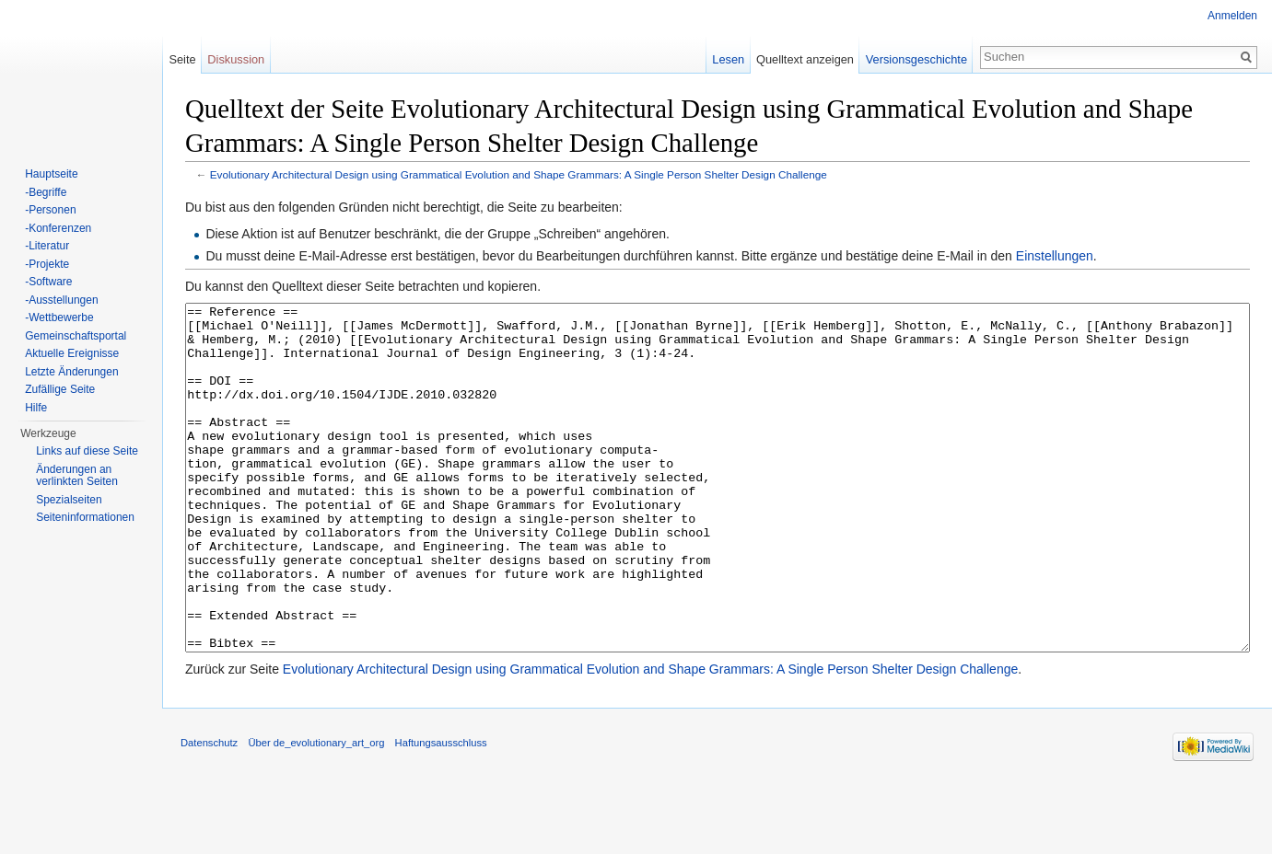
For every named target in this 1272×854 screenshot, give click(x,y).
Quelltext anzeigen (805, 59)
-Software (48, 281)
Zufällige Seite (60, 389)
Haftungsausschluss (441, 811)
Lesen (728, 59)
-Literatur (47, 245)
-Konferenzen (58, 228)
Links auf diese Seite (87, 450)
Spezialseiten (68, 499)
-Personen (50, 209)
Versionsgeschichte (916, 59)
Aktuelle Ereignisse (72, 353)
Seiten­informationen (85, 517)
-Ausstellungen (61, 300)
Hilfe (36, 407)
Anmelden (1232, 15)
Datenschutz (209, 811)
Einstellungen (1054, 255)
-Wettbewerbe (59, 317)
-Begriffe (45, 192)
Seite (182, 59)
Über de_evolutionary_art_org (316, 811)
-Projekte (47, 264)
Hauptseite (51, 173)
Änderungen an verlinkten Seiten (77, 476)
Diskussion (235, 59)
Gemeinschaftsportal (75, 335)
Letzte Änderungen (71, 371)
